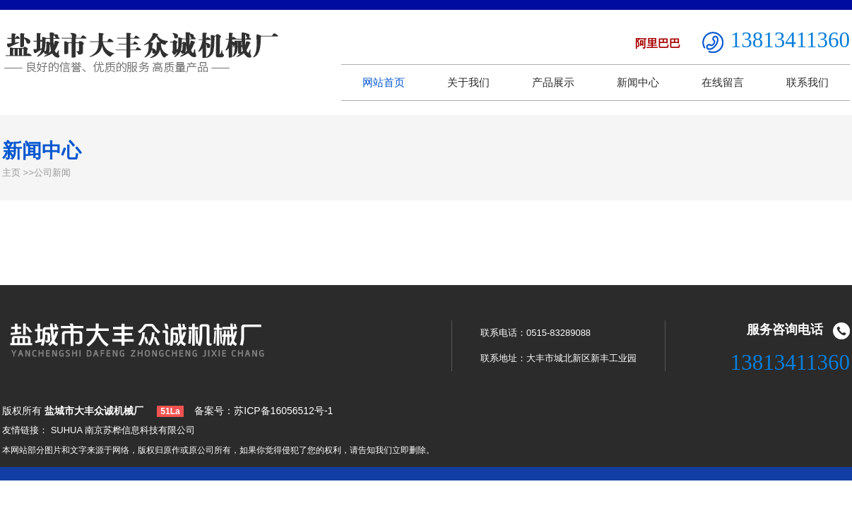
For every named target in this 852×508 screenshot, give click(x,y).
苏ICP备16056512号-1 (283, 410)
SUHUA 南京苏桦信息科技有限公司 (123, 430)
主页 (11, 172)
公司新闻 (52, 172)
